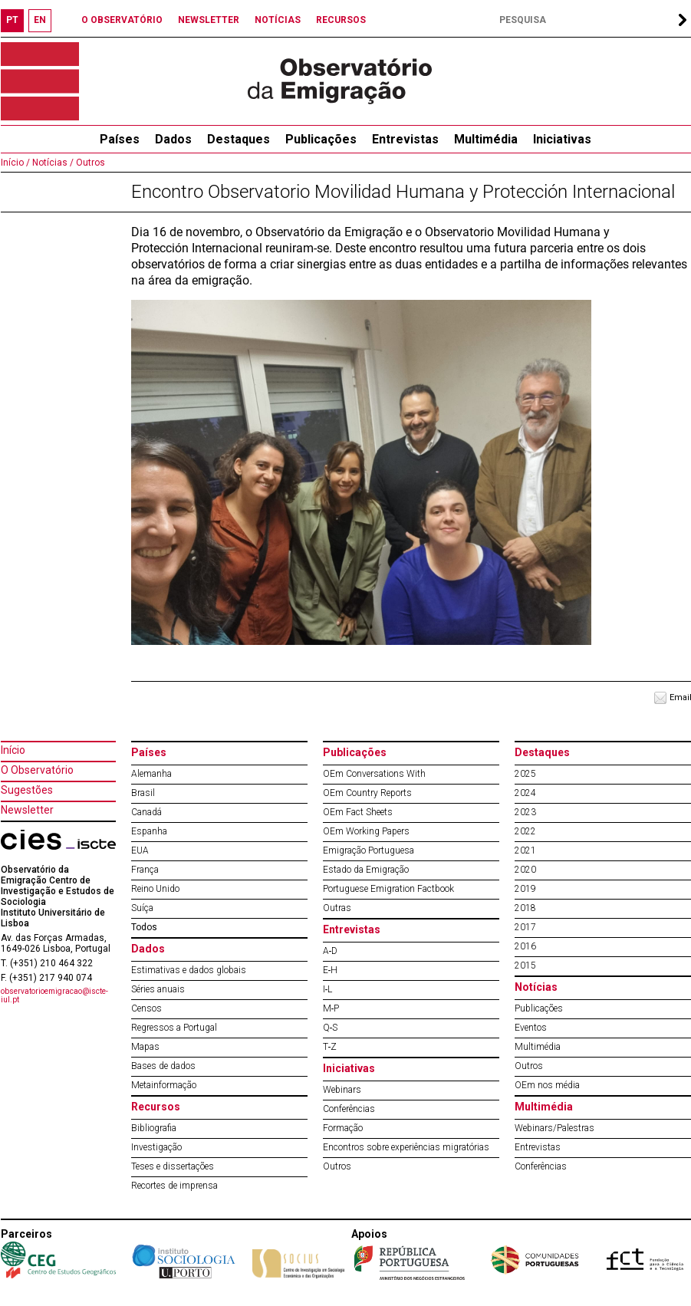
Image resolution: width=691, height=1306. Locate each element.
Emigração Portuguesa (368, 850)
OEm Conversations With (374, 773)
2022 (525, 831)
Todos (144, 927)
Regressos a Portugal (174, 1027)
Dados (173, 139)
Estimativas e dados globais (188, 970)
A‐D (330, 951)
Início (13, 750)
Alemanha (151, 773)
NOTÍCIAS (278, 20)
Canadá (146, 812)
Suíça (142, 908)
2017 (525, 927)
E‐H (330, 970)
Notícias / (52, 162)
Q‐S (330, 1027)
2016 (525, 946)
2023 (525, 812)
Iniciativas (562, 139)
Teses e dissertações (172, 1166)
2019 (525, 888)
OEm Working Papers (366, 831)
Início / (15, 162)
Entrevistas (405, 139)
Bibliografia (153, 1128)
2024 (525, 793)
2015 (525, 965)
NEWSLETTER (208, 20)
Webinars (342, 1089)
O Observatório (37, 770)
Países (148, 752)
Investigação (156, 1147)
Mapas (145, 1046)
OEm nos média (547, 1085)
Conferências (349, 1109)
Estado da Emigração (366, 869)
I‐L (328, 989)
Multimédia (486, 139)
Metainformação (163, 1085)
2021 (525, 850)
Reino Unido (155, 888)
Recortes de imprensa (174, 1185)
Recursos (155, 1106)
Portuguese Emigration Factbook (388, 888)
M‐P (331, 1008)
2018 (525, 908)
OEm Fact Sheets (358, 812)
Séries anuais (158, 989)
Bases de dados (163, 1066)
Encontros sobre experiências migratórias (406, 1147)
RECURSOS (341, 20)
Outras (337, 908)
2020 (525, 869)
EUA (140, 850)
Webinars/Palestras (554, 1128)
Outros (89, 162)
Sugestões (27, 790)
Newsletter (27, 810)
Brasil (143, 793)
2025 (525, 773)
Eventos (531, 1027)
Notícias (536, 987)
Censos (146, 1008)
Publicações (321, 139)
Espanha (149, 831)
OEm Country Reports (367, 793)
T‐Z (330, 1046)
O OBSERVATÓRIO (122, 20)
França (145, 869)
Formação (343, 1128)
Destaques (238, 139)
